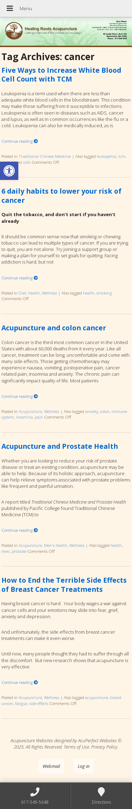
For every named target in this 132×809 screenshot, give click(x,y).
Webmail (51, 766)
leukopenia (106, 156)
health (88, 293)
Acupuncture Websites (32, 740)
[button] (9, 171)
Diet (22, 293)
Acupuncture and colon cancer (53, 327)
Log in (83, 766)
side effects (38, 703)
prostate (19, 551)
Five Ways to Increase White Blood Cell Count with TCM (61, 74)
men (5, 551)
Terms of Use (76, 747)
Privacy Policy (104, 747)
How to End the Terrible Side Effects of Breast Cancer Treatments (64, 584)
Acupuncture (30, 411)
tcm (121, 156)
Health (34, 293)
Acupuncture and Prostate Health (59, 446)
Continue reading (19, 141)
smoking (104, 293)
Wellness (49, 293)
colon (104, 411)
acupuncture (96, 697)
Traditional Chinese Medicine (45, 156)
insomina (24, 417)
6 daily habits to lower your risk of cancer (61, 195)
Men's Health (55, 545)
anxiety (91, 411)
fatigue (21, 703)
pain (39, 417)
